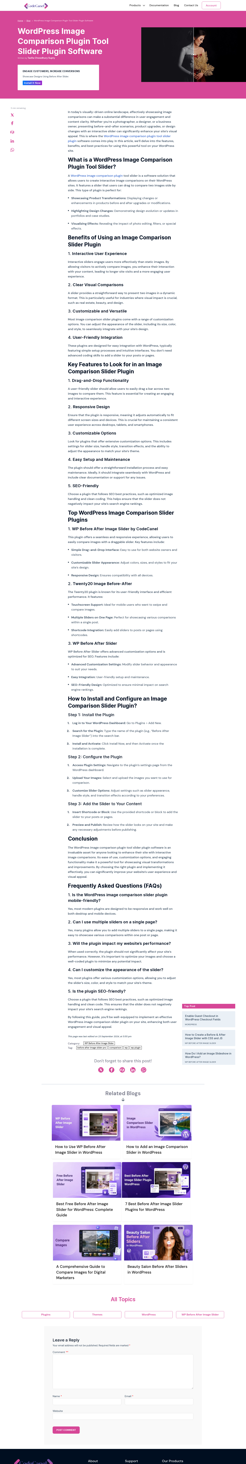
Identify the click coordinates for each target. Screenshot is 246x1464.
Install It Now (32, 83)
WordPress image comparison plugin (97, 176)
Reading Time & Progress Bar (178, 1422)
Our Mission (94, 1415)
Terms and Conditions (100, 1429)
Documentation (159, 5)
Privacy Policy (95, 1422)
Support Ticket (133, 1415)
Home (20, 20)
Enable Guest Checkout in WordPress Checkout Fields (202, 1017)
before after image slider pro (92, 1047)
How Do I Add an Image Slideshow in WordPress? (208, 1055)
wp (126, 1047)
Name (57, 1331)
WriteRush (167, 1408)
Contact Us (191, 5)
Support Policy (133, 1422)
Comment (60, 1287)
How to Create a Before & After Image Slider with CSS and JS (205, 1036)
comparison (115, 1047)
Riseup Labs (55, 1456)
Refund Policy (95, 1436)
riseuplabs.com (86, 1456)
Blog (176, 5)
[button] (135, 5)
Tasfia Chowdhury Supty (41, 57)
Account (211, 5)
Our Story (93, 1408)
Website (58, 1346)
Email (129, 1331)
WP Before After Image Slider (99, 1043)
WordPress (191, 1024)
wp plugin (136, 1047)
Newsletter (39, 1440)
